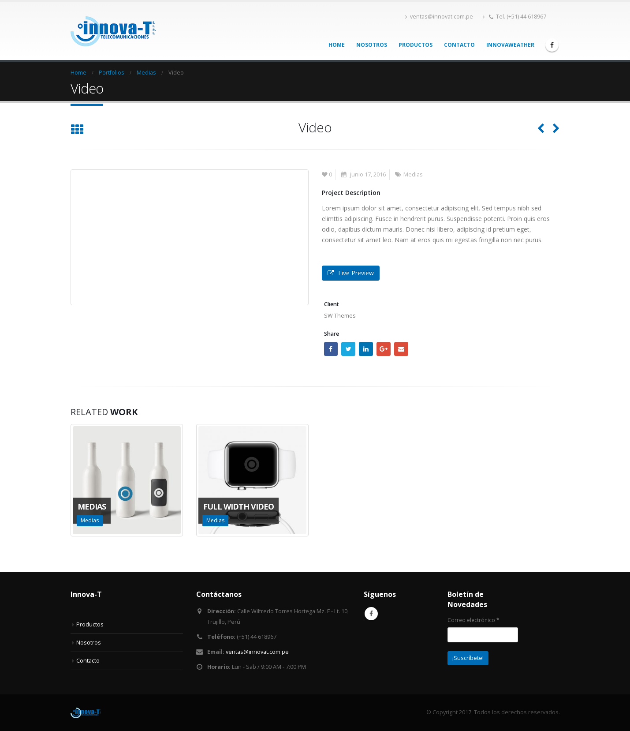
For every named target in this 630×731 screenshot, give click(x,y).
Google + (384, 349)
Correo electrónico (473, 619)
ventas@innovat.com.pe (439, 16)
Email (401, 349)
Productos (415, 45)
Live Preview (351, 273)
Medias (413, 174)
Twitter (348, 349)
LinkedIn (366, 349)
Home (336, 45)
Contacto (459, 45)
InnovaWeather (510, 45)
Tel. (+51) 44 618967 (514, 16)
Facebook (331, 349)
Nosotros (371, 45)
